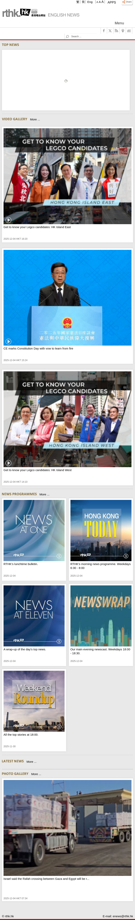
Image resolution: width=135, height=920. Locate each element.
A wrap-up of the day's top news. (25, 649)
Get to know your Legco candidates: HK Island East (37, 227)
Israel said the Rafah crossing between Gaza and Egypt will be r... (46, 878)
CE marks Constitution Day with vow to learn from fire (38, 348)
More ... (35, 119)
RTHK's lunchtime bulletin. (21, 564)
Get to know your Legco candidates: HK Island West (38, 470)
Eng (90, 2)
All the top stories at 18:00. (21, 734)
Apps (112, 2)
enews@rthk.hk (123, 916)
